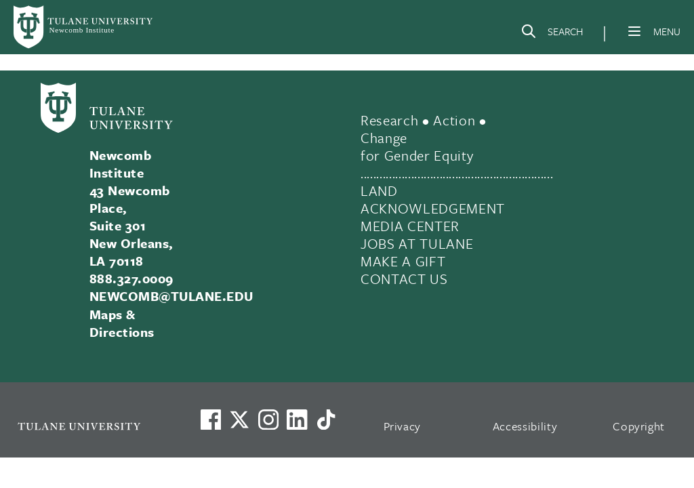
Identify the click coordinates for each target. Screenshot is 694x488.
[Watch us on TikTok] (326, 419)
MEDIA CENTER (410, 226)
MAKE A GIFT (403, 261)
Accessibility (525, 426)
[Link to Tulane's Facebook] (268, 419)
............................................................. (457, 173)
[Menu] (634, 31)
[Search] (551, 34)
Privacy (403, 426)
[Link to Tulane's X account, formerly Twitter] (239, 419)
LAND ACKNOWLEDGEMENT (433, 199)
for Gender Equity (417, 155)
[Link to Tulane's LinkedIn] (297, 419)
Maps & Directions (122, 323)
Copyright (639, 426)
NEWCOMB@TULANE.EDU (171, 296)
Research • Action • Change (424, 129)
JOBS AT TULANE (417, 243)
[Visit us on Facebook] (211, 419)
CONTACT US (404, 278)
